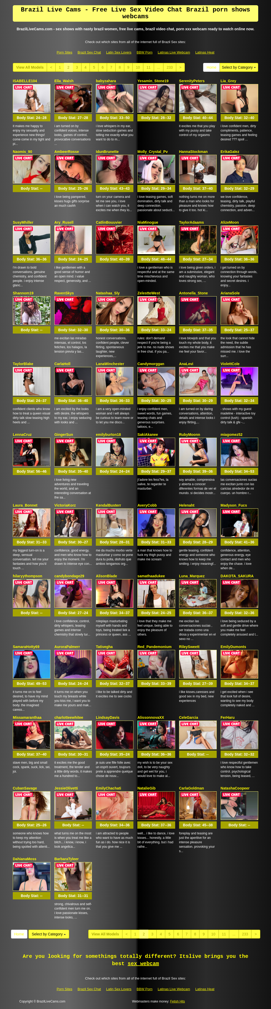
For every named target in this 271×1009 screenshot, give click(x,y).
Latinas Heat (204, 52)
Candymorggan (150, 364)
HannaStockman (193, 152)
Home (211, 67)
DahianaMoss (24, 859)
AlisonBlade (106, 576)
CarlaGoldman (191, 788)
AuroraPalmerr (67, 647)
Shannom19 (23, 293)
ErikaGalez (230, 152)
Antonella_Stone (193, 293)
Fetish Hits (177, 1001)
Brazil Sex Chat (89, 52)
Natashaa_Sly (108, 293)
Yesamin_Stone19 (152, 81)
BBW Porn (144, 52)
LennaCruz (22, 434)
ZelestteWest (148, 293)
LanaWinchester (110, 364)
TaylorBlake (23, 364)
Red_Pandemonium (154, 647)
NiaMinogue (147, 222)
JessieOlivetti (66, 788)
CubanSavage (25, 788)
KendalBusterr (108, 505)
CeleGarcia (188, 717)
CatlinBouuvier (109, 222)
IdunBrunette (107, 152)
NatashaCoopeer (235, 788)
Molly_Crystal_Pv (152, 152)
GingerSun (63, 434)
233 (170, 67)
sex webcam (143, 963)
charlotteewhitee (68, 717)
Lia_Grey (228, 81)
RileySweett (189, 647)
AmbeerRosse (66, 152)
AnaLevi (186, 364)
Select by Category (239, 67)
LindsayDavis (107, 717)
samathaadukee (151, 576)
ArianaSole (230, 293)
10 (138, 67)
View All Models (30, 67)
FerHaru (228, 717)
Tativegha (104, 647)
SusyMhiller (23, 222)
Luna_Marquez (192, 576)
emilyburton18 (108, 434)
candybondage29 (69, 576)
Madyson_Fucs (234, 505)
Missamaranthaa (27, 717)
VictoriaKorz (65, 505)
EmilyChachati (108, 788)
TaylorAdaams (191, 222)
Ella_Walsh (63, 81)
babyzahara (106, 81)
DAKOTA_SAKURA (237, 576)
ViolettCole (230, 364)
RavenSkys (64, 293)
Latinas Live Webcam (174, 52)
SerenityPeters (192, 81)
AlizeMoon (230, 222)
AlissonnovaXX (150, 717)
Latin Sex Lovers (119, 52)
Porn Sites (64, 52)
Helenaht (187, 505)
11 (148, 67)
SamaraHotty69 (26, 647)
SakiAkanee (147, 434)
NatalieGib (146, 788)
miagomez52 (232, 434)
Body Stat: (31, 118)
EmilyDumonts (233, 647)
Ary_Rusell (63, 222)
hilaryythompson (27, 576)
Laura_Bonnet (25, 505)
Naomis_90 (22, 152)
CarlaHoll (62, 364)
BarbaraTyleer (66, 859)
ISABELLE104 (25, 81)
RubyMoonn (189, 434)
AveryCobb (147, 505)
